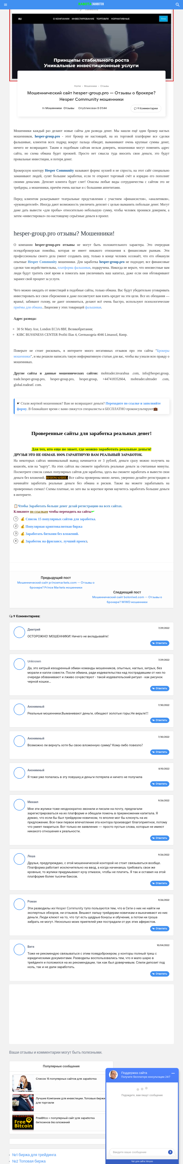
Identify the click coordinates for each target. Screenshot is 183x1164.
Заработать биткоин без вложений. (52, 534)
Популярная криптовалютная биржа (54, 526)
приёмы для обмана (28, 307)
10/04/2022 (163, 930)
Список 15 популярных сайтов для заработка (60, 519)
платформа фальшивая (74, 267)
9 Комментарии (147, 108)
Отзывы (68, 108)
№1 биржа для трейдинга (34, 1140)
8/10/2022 (164, 754)
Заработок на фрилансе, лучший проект (56, 541)
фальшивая (93, 307)
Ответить (161, 628)
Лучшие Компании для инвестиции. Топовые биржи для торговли (70, 1086)
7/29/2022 (163, 613)
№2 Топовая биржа (29, 1147)
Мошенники (53, 108)
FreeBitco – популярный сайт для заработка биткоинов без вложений (65, 1106)
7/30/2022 (163, 690)
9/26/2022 (163, 785)
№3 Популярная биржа (32, 1153)
